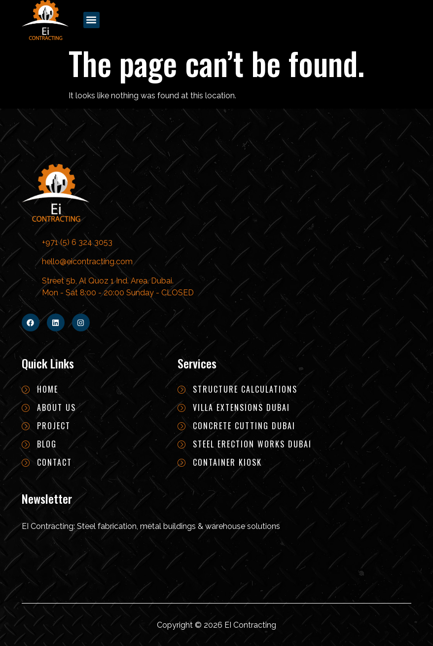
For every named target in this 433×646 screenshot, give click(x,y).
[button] (91, 20)
